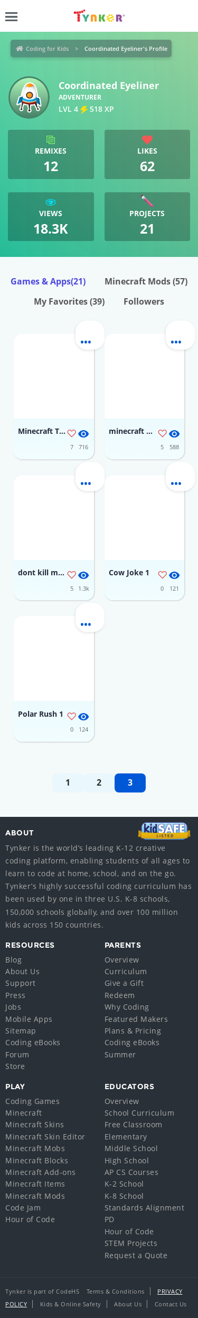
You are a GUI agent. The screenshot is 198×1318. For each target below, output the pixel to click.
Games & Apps (48, 281)
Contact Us (171, 1304)
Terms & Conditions (116, 1291)
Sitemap (20, 1031)
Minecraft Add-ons (40, 1172)
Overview (122, 960)
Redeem (120, 995)
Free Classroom (134, 1124)
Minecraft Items (35, 1184)
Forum (17, 1054)
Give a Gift (124, 983)
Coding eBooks (33, 1042)
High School (127, 1160)
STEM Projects (131, 1243)
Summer (120, 1054)
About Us (22, 971)
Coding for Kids (47, 48)
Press (15, 995)
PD (110, 1219)
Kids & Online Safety (70, 1304)
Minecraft (23, 1113)
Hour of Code (30, 1219)
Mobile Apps (29, 1019)
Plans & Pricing (133, 1031)
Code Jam (23, 1208)
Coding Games (32, 1101)
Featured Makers (136, 1019)
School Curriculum (140, 1113)
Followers (144, 301)
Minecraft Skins (34, 1124)
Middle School (131, 1148)
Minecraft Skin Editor (45, 1137)
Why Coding (127, 1007)
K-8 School (124, 1196)
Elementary (126, 1137)
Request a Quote (136, 1255)
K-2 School (124, 1184)
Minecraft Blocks (36, 1160)
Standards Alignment (145, 1208)
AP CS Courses (132, 1172)
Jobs (13, 1007)
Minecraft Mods (146, 281)
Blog (13, 960)
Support (20, 983)
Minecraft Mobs (35, 1148)
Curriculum (126, 971)
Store (15, 1066)
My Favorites (69, 301)
